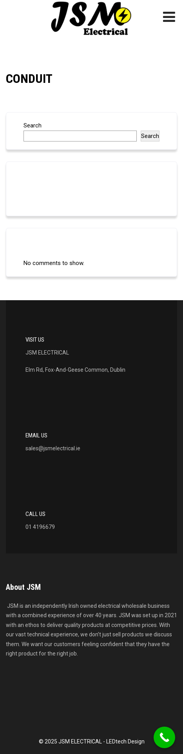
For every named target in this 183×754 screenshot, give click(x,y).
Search (33, 125)
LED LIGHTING (42, 195)
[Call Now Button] (164, 737)
